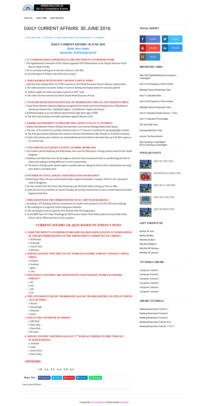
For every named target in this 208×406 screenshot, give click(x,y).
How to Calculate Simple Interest (155, 113)
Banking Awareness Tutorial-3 (154, 318)
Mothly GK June (147, 231)
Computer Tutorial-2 (149, 274)
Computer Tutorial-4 (149, 283)
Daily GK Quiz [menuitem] (57, 18)
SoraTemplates (97, 402)
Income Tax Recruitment (151, 136)
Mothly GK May (146, 235)
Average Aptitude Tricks (151, 130)
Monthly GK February (149, 248)
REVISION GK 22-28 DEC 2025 (167, 173)
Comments (99, 38)
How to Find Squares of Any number (156, 84)
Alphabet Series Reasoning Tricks (155, 90)
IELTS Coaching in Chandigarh (153, 145)
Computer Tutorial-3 (149, 279)
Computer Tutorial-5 (149, 287)
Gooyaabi (124, 402)
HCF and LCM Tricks (149, 124)
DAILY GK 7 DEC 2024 (163, 161)
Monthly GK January (149, 252)
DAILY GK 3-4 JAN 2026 (164, 185)
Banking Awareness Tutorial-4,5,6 (155, 322)
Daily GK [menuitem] (28, 18)
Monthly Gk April (147, 240)
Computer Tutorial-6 (149, 291)
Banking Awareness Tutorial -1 (154, 309)
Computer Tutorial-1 (149, 270)
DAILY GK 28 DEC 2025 (164, 209)
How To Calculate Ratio (150, 95)
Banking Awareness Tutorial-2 (154, 313)
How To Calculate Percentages (154, 119)
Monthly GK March (148, 244)
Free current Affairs (83, 38)
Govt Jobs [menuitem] (41, 18)
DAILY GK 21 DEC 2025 (164, 197)
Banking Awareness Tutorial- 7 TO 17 (157, 326)
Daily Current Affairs (65, 38)
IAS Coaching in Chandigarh (152, 142)
